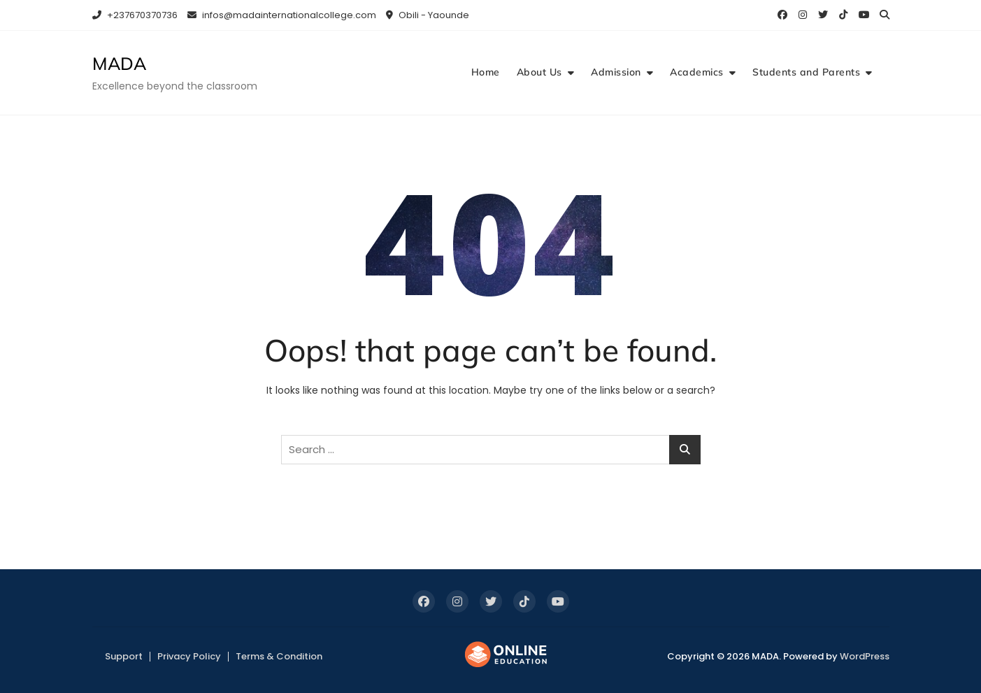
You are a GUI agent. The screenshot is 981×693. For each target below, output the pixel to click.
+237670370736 (135, 15)
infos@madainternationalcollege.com (281, 15)
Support (124, 656)
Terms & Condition (279, 656)
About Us (539, 72)
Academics (697, 72)
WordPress (864, 656)
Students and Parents (806, 72)
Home (485, 72)
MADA (119, 63)
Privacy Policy (189, 656)
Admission (616, 72)
